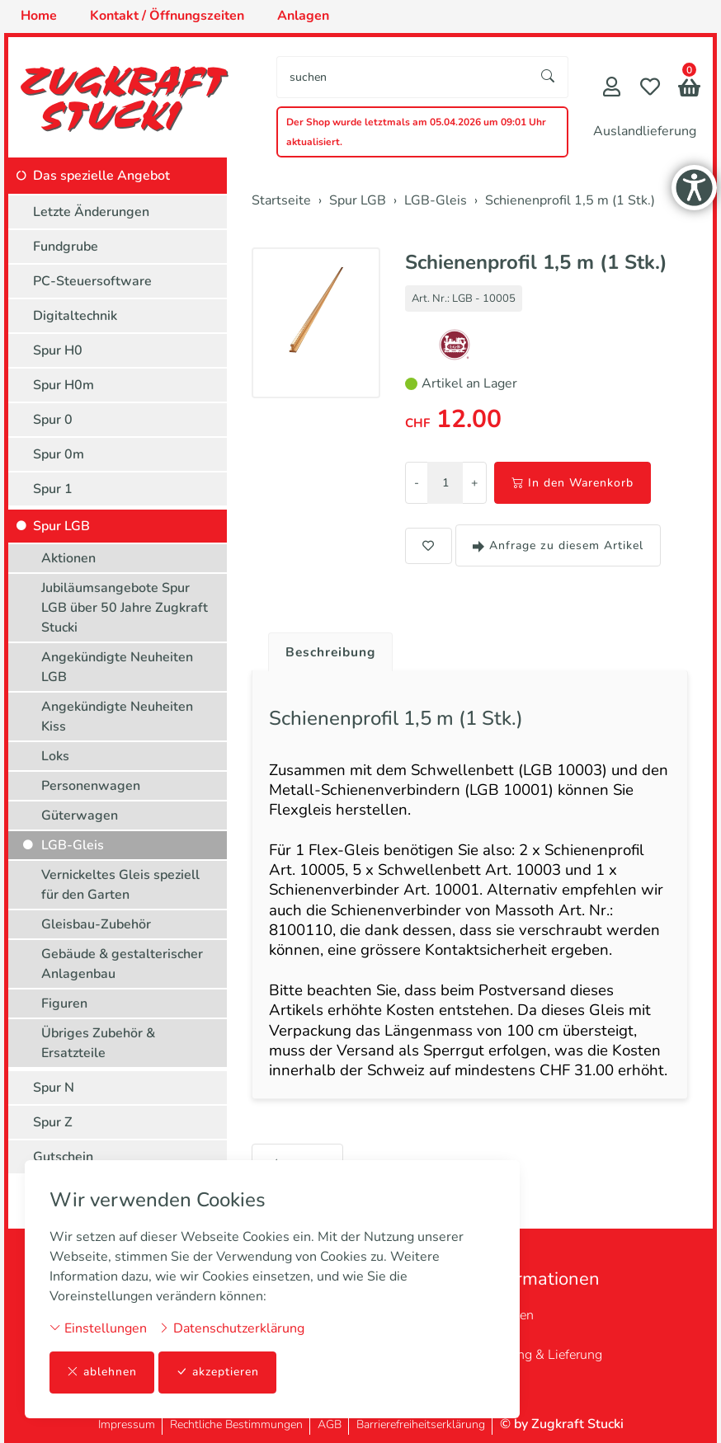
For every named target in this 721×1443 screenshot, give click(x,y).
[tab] (326, 648)
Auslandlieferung (644, 131)
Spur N (53, 1088)
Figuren (64, 1003)
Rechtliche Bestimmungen (236, 1424)
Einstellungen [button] (98, 1328)
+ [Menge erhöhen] (474, 483)
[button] (689, 89)
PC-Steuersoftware (92, 281)
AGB (330, 1424)
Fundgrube (65, 246)
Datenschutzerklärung (231, 1328)
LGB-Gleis (72, 845)
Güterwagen (79, 815)
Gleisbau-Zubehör (96, 924)
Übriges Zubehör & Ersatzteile (98, 1043)
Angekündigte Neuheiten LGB (117, 667)
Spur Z (53, 1122)
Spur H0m (63, 385)
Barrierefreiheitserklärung (420, 1424)
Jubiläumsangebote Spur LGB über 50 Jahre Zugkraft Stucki (124, 608)
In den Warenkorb (572, 482)
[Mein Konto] (611, 89)
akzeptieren (218, 1372)
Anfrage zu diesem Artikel (558, 545)
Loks (55, 756)
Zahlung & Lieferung (543, 1355)
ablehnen (102, 1372)
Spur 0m (58, 454)
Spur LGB (61, 526)
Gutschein (63, 1157)
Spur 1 (53, 489)
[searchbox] (403, 77)
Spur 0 (53, 420)
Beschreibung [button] (332, 652)
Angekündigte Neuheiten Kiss (117, 717)
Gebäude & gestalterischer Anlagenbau (122, 964)
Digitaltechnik (75, 316)
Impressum (126, 1424)
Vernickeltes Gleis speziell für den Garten (120, 885)
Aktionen (68, 558)
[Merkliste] (650, 89)
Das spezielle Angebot (101, 176)
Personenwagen (90, 786)
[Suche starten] (548, 77)
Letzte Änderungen (91, 212)
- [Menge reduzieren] (416, 483)
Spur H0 (57, 350)
